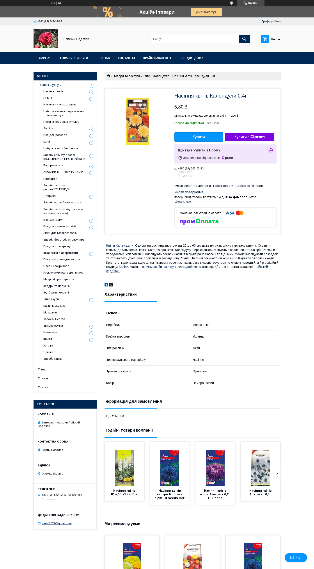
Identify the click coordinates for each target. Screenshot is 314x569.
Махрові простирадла (58, 279)
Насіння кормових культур (61, 121)
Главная (44, 58)
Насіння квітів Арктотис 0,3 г (261, 492)
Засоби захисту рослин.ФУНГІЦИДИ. (57, 187)
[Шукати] (244, 39)
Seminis (48, 128)
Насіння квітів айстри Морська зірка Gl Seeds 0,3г (169, 494)
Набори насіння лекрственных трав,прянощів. (64, 113)
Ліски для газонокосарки (60, 233)
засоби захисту (163, 266)
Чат (296, 558)
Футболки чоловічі (56, 292)
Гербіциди (50, 178)
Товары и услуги (73, 58)
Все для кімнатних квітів (59, 226)
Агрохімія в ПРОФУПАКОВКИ (63, 172)
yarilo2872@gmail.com (57, 523)
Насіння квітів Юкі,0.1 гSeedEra (124, 492)
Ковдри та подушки (56, 286)
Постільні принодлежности (61, 259)
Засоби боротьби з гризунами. (64, 239)
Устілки (48, 345)
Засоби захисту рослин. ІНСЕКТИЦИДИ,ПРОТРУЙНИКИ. (64, 156)
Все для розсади (55, 135)
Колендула (161, 76)
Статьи (43, 387)
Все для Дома (191, 58)
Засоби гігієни (52, 358)
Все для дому (53, 219)
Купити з (249, 137)
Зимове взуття (53, 325)
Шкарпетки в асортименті (60, 252)
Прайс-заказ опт (157, 58)
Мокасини (50, 312)
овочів (146, 266)
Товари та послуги (126, 76)
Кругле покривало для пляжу (63, 272)
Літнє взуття (51, 299)
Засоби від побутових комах (63, 202)
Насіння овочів (53, 91)
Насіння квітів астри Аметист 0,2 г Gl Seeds (215, 494)
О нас (105, 58)
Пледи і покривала (56, 266)
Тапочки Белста (54, 319)
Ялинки (48, 352)
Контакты (126, 58)
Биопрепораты (53, 165)
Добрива (49, 195)
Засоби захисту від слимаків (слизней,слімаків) (63, 211)
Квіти (146, 76)
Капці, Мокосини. (54, 305)
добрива (192, 266)
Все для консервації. (57, 246)
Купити (199, 137)
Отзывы (43, 378)
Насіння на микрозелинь (59, 104)
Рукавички (50, 332)
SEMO (47, 98)
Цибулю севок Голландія (60, 148)
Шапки (47, 338)
